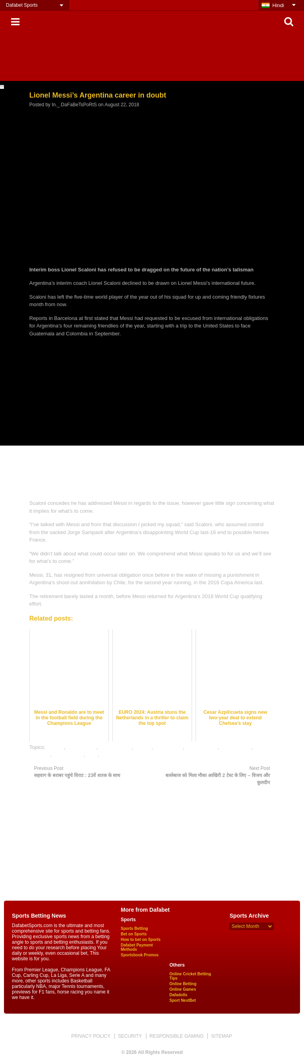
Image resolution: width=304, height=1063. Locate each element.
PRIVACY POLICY (90, 1036)
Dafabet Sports (22, 5)
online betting (236, 747)
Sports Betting (134, 928)
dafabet (55, 747)
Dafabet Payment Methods (137, 947)
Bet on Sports (134, 934)
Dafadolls (178, 995)
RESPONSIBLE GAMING (177, 1036)
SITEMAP (221, 1036)
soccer (108, 755)
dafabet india (81, 747)
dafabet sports (115, 747)
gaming (143, 747)
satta (92, 755)
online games (68, 755)
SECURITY (130, 1036)
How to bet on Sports (141, 939)
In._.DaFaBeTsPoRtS (74, 104)
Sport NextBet (182, 1000)
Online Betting (182, 984)
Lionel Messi (168, 747)
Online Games (182, 989)
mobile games (202, 747)
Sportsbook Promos (140, 955)
